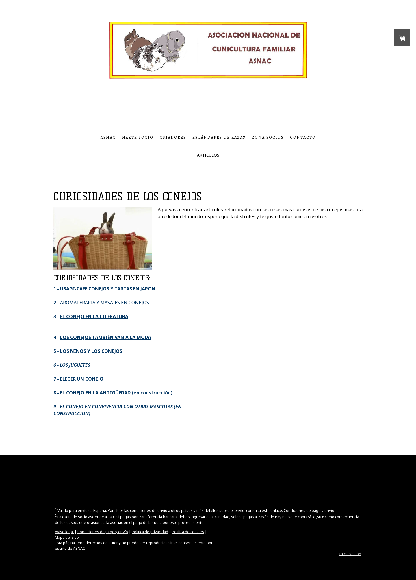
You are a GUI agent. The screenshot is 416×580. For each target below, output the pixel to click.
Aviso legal (64, 531)
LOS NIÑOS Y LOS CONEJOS (91, 351)
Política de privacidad (150, 531)
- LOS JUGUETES (73, 365)
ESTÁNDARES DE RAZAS (219, 137)
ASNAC (108, 137)
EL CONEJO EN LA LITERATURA (94, 316)
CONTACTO (303, 137)
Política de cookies (188, 531)
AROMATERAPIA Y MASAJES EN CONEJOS (104, 302)
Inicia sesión (350, 553)
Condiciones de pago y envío (309, 510)
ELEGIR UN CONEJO (81, 379)
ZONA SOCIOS (268, 137)
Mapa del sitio (67, 537)
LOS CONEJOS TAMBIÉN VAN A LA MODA (105, 337)
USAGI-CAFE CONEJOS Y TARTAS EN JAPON (107, 289)
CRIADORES (173, 137)
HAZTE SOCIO (137, 137)
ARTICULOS (208, 155)
